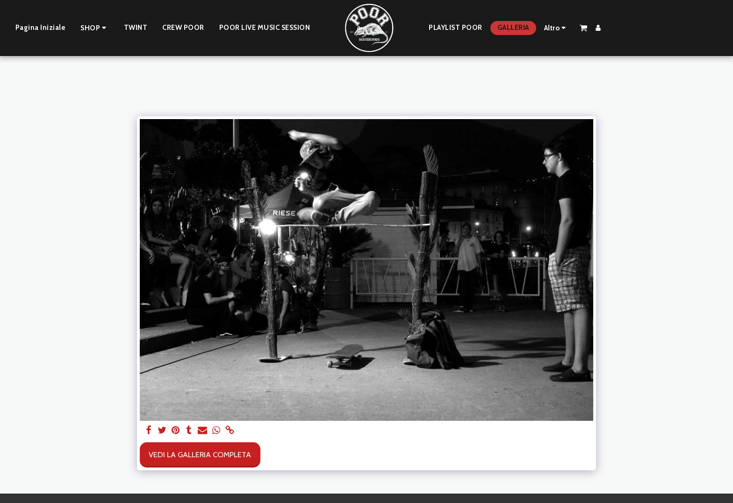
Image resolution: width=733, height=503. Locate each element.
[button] (583, 28)
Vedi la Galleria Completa (200, 454)
